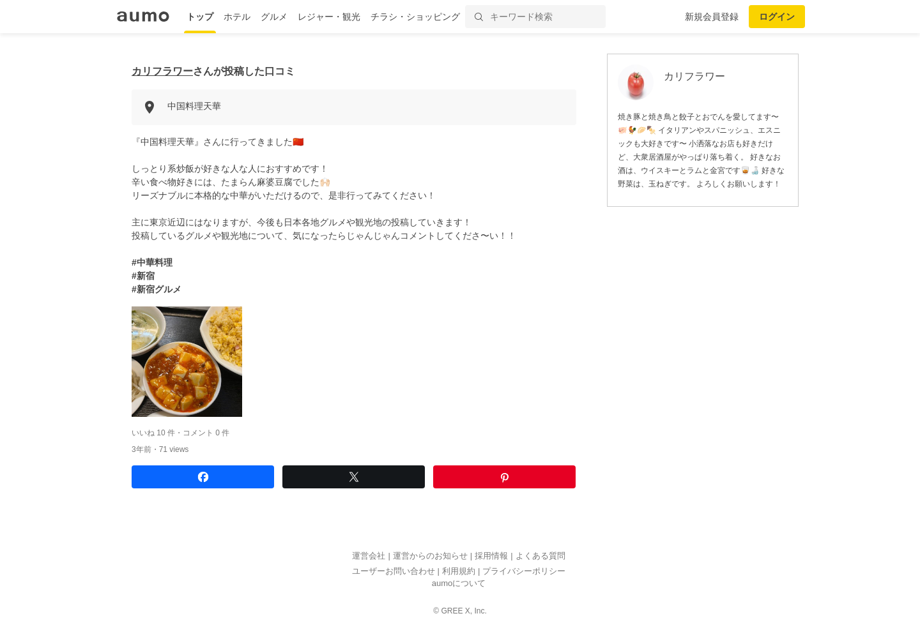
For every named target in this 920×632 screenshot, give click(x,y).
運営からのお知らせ (430, 556)
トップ (200, 16)
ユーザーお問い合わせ (393, 571)
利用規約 (458, 571)
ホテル (237, 16)
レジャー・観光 (329, 16)
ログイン (777, 16)
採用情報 (491, 556)
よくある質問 (540, 556)
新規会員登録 (712, 16)
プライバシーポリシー (523, 571)
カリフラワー (162, 71)
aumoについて (459, 584)
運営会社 (368, 556)
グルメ (274, 16)
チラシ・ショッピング (415, 16)
